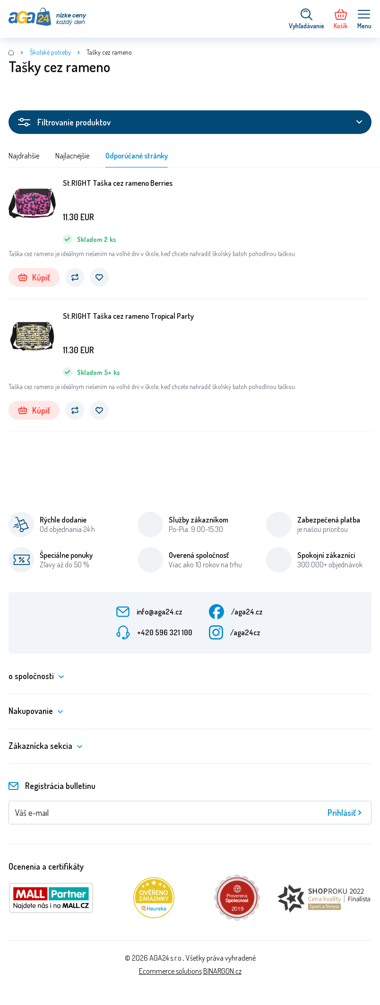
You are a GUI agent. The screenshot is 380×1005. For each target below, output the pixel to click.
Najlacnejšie (72, 155)
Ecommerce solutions (170, 971)
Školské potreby (50, 52)
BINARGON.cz (222, 971)
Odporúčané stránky (136, 155)
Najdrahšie (24, 155)
